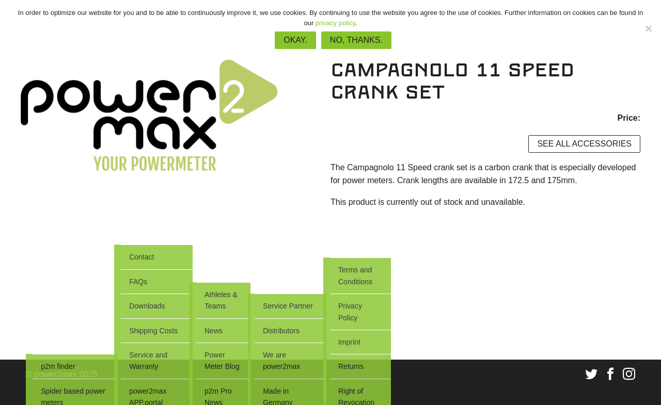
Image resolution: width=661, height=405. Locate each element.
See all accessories (584, 143)
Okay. (295, 40)
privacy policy (335, 23)
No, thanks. (356, 40)
